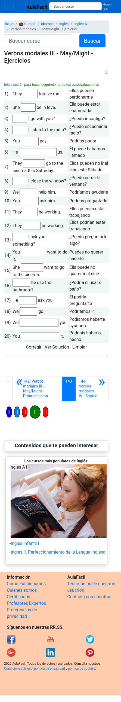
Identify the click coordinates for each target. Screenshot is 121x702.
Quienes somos (22, 590)
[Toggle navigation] (9, 6)
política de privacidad (49, 668)
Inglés (64, 24)
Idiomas (47, 24)
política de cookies (81, 668)
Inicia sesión (13, 85)
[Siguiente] (92, 389)
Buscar (92, 41)
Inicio (9, 24)
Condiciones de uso (18, 668)
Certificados (18, 596)
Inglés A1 (82, 24)
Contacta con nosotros (89, 596)
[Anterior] (37, 389)
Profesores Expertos (26, 603)
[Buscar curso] (75, 6)
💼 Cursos (27, 24)
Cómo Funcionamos (26, 583)
